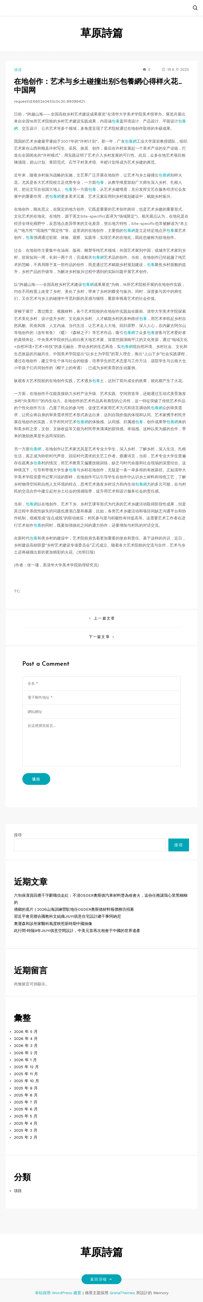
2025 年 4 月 (25, 1123)
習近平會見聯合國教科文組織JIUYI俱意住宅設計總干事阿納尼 (67, 916)
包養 (116, 121)
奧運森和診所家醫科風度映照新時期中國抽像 (53, 923)
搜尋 (18, 835)
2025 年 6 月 (26, 1109)
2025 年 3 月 (25, 1130)
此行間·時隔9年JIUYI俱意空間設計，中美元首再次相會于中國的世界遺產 (77, 930)
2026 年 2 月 (26, 1053)
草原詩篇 (101, 34)
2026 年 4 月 (26, 1038)
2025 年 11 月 (26, 1074)
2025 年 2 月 (25, 1137)
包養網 (131, 141)
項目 (18, 70)
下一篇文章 (99, 637)
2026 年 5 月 (26, 1031)
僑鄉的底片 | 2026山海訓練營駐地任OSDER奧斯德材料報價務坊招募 (74, 909)
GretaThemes (122, 1293)
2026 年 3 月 (26, 1045)
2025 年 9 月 (26, 1088)
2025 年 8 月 (26, 1095)
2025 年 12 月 (26, 1067)
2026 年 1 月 (25, 1060)
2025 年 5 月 (25, 1116)
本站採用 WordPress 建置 (59, 1293)
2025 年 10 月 (26, 1081)
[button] (195, 8)
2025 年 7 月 (25, 1102)
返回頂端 (101, 1279)
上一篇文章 (104, 618)
